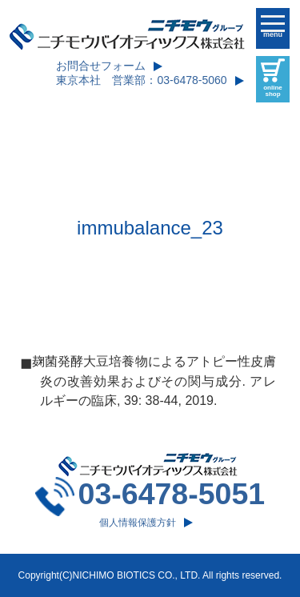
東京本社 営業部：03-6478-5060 (141, 80)
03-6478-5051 (172, 494)
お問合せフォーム (101, 65)
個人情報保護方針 (137, 522)
